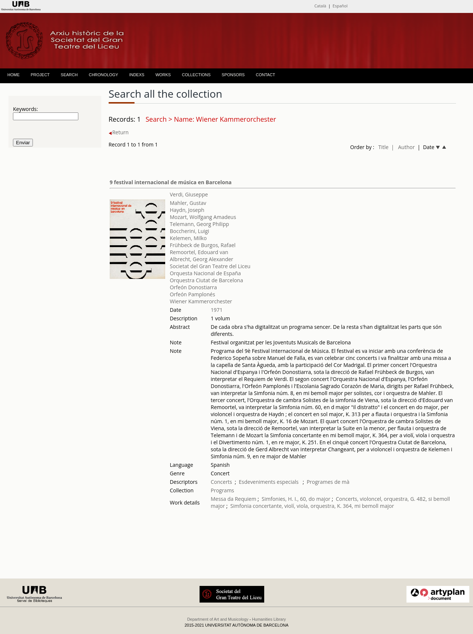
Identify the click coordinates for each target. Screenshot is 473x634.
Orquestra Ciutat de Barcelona (206, 280)
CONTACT (265, 74)
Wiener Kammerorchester (201, 301)
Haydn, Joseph (187, 209)
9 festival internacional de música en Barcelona (171, 182)
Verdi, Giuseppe (189, 194)
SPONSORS (233, 74)
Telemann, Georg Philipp (199, 223)
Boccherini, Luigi (189, 231)
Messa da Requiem (233, 498)
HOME (13, 74)
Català (320, 6)
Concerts (221, 481)
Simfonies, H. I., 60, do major (296, 498)
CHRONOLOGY (103, 74)
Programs (222, 490)
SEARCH (69, 74)
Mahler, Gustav (188, 202)
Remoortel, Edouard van (199, 252)
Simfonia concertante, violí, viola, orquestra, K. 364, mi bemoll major (312, 505)
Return (119, 132)
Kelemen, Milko (188, 238)
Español (340, 6)
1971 (216, 309)
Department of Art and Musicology (217, 619)
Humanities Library (269, 619)
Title (383, 147)
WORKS (163, 74)
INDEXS (136, 74)
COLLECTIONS (196, 74)
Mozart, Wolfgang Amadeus (203, 216)
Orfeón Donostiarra (193, 287)
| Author (403, 147)
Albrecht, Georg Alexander (201, 259)
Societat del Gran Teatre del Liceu (210, 266)
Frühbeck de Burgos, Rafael (202, 245)
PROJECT (40, 74)
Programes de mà (328, 481)
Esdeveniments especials (269, 481)
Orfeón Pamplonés (192, 294)
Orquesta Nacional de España (205, 273)
